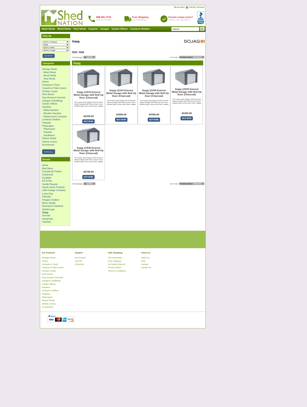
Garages (104, 29)
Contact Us (146, 267)
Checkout (200, 7)
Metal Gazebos (51, 110)
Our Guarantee (115, 257)
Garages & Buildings (52, 100)
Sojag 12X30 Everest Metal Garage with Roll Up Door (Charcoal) (88, 151)
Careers (145, 264)
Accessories (48, 144)
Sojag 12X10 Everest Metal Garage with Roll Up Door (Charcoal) (88, 95)
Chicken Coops (49, 91)
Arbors (45, 81)
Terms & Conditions (117, 271)
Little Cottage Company (54, 190)
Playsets (47, 132)
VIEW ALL (48, 152)
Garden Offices (120, 29)
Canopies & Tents (51, 85)
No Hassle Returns (116, 264)
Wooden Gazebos (52, 113)
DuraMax (46, 177)
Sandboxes (49, 135)
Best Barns (47, 168)
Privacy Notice (114, 267)
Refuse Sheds (49, 138)
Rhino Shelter (49, 203)
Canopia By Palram (52, 171)
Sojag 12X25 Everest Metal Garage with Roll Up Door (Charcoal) (187, 92)
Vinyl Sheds (79, 29)
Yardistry (46, 221)
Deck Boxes (48, 94)
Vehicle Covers (49, 141)
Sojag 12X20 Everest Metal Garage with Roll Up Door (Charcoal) (154, 93)
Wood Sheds (64, 29)
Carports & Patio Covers (54, 88)
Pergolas (46, 122)
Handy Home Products (53, 187)
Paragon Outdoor (50, 199)
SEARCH (48, 56)
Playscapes (48, 126)
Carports (93, 29)
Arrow (45, 165)
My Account (179, 7)
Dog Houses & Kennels (53, 97)
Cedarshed (47, 174)
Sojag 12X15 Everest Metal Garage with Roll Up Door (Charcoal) (121, 93)
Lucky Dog (47, 193)
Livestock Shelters (140, 29)
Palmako (46, 196)
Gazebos (46, 107)
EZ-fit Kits (47, 181)
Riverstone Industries (52, 206)
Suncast (46, 215)
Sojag (81, 52)
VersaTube (47, 218)
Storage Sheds (49, 69)
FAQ (143, 261)
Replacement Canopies (55, 116)
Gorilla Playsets (50, 184)
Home (74, 52)
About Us (145, 257)
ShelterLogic (48, 209)
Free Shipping (114, 261)
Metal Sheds (48, 29)
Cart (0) (192, 7)
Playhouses (49, 129)
